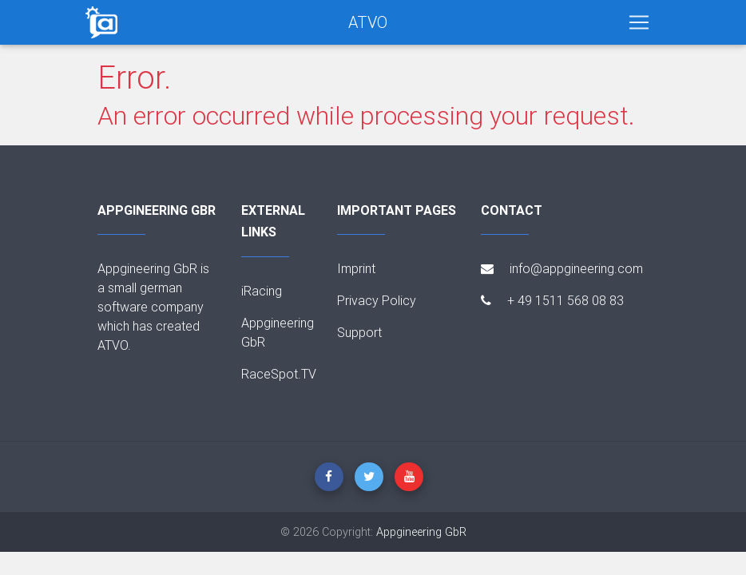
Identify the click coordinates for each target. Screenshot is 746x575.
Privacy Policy (376, 300)
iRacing (261, 291)
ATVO (367, 22)
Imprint (356, 268)
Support (359, 332)
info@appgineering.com (562, 268)
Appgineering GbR (421, 532)
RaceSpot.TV (278, 374)
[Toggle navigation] (639, 22)
